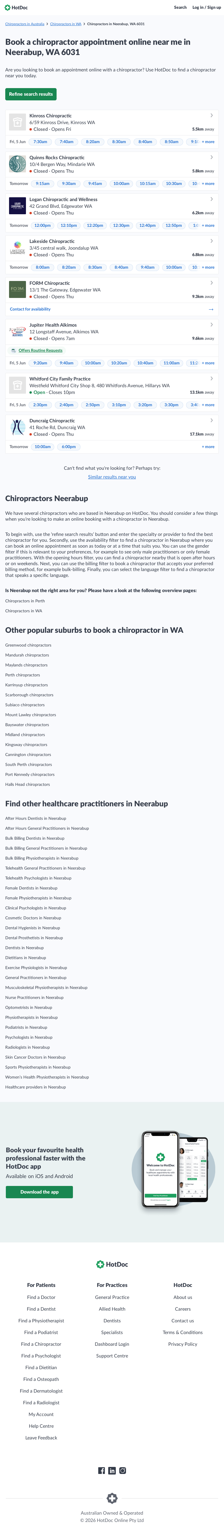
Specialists (112, 1332)
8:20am (93, 142)
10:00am (121, 184)
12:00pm (42, 226)
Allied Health (112, 1309)
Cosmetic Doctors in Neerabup (33, 918)
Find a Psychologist (41, 1356)
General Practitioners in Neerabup (35, 978)
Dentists (112, 1321)
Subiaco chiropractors (25, 705)
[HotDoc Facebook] (101, 1471)
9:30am (69, 184)
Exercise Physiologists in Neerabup (36, 968)
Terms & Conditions (183, 1332)
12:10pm (69, 226)
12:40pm (147, 226)
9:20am (40, 363)
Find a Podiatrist (41, 1332)
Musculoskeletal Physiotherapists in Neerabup (46, 988)
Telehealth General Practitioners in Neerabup (45, 868)
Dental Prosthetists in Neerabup (34, 938)
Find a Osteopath (41, 1379)
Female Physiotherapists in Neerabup (38, 898)
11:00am (172, 363)
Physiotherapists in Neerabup (31, 1018)
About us (183, 1297)
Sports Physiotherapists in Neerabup (38, 1067)
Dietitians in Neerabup (25, 958)
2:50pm (93, 405)
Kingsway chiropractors (26, 745)
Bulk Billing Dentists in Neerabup (34, 838)
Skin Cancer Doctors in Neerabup (35, 1057)
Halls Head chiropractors (27, 785)
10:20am (119, 363)
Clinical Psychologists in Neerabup (35, 908)
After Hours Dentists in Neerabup (35, 819)
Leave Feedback (41, 1438)
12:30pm (121, 226)
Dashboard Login (112, 1344)
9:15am (43, 184)
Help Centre (41, 1426)
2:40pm (67, 405)
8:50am (171, 142)
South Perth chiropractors (28, 765)
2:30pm (40, 405)
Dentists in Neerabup (24, 948)
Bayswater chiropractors (27, 725)
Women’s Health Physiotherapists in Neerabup (47, 1077)
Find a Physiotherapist (41, 1321)
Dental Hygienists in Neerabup (32, 928)
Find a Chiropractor (41, 1344)
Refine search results (31, 94)
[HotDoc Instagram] (122, 1471)
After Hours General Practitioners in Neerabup (47, 829)
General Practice (112, 1297)
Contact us (183, 1321)
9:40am (148, 267)
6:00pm (69, 447)
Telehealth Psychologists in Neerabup (38, 878)
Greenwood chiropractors (28, 645)
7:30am (40, 142)
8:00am (43, 267)
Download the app (39, 1192)
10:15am (148, 184)
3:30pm (171, 405)
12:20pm (95, 226)
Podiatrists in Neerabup (26, 1028)
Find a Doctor (41, 1297)
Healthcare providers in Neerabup (35, 1087)
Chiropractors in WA (65, 24)
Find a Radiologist (41, 1402)
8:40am (145, 142)
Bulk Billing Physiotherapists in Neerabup (41, 858)
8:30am (119, 142)
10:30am (174, 184)
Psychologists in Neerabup (28, 1038)
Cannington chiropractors (28, 755)
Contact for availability (112, 309)
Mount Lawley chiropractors (30, 715)
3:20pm (145, 405)
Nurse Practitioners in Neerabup (34, 998)
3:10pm (119, 405)
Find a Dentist (41, 1309)
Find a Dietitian (41, 1367)
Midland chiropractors (25, 735)
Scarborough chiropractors (29, 695)
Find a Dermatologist (41, 1391)
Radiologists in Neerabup (27, 1047)
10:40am (145, 363)
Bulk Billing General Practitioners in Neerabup (46, 848)
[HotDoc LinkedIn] (112, 1471)
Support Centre (112, 1356)
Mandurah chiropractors (27, 655)
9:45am (95, 184)
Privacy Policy (182, 1344)
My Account (41, 1414)
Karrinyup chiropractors (26, 685)
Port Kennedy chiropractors (30, 775)
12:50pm (174, 226)
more (208, 142)
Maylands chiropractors (26, 665)
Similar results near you (112, 477)
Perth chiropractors (22, 675)
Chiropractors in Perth (25, 601)
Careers (183, 1309)
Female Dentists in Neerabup (31, 888)
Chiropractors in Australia (24, 24)
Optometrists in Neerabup (28, 1008)
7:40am (67, 142)
